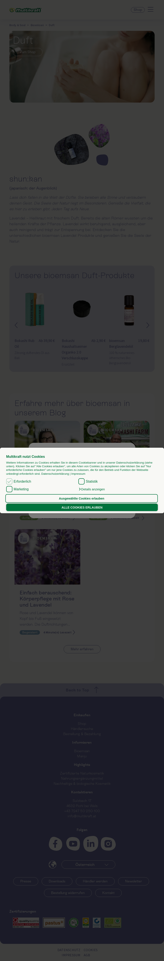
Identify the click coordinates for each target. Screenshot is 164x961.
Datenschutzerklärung (55, 473)
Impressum (78, 473)
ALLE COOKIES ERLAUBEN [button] (82, 507)
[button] (91, 489)
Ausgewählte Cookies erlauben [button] (81, 498)
